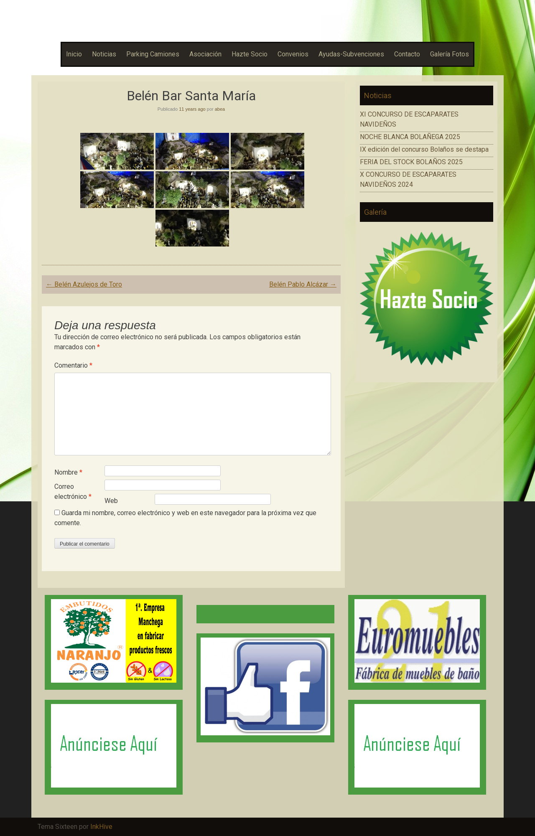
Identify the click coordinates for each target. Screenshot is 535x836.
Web (111, 501)
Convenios (293, 54)
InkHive (101, 827)
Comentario (73, 365)
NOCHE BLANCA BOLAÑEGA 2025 (410, 137)
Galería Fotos (449, 54)
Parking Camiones (152, 54)
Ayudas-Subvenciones (351, 54)
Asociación (205, 54)
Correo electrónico (73, 492)
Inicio (74, 54)
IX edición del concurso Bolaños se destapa (424, 149)
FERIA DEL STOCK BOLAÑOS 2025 (411, 162)
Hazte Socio (250, 54)
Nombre (68, 472)
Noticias (104, 54)
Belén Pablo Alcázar (302, 284)
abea (220, 109)
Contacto (407, 54)
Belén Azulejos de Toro (84, 284)
